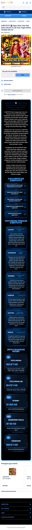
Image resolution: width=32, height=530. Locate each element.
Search (3, 7)
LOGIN (24, 16)
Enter (22, 75)
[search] (16, 7)
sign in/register (12, 94)
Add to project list (17, 90)
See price (5, 485)
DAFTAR (8, 16)
